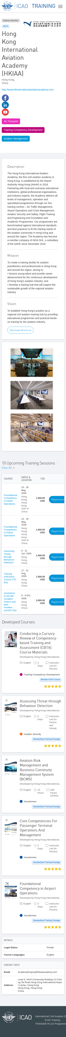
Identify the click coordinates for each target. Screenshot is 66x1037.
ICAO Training (52, 1020)
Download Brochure (20, 330)
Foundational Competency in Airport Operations (10, 499)
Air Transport (11, 121)
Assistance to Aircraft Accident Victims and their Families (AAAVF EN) (10, 602)
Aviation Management (16, 138)
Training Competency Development (23, 129)
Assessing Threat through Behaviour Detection (9, 557)
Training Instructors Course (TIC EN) (10, 578)
